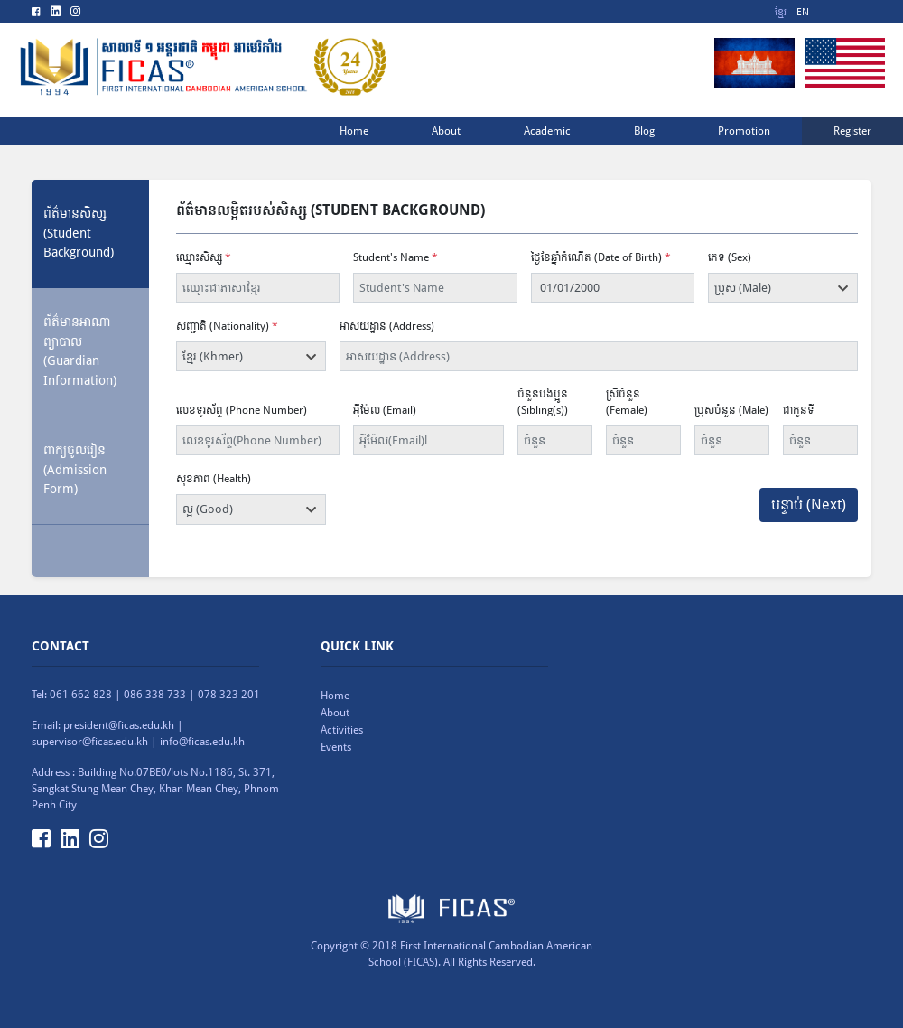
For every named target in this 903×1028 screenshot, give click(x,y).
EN (802, 12)
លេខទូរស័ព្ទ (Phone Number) (241, 410)
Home (335, 695)
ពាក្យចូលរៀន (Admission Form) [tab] (75, 469)
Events (336, 747)
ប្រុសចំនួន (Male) (731, 410)
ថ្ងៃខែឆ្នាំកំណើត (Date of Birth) (601, 257)
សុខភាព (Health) (213, 478)
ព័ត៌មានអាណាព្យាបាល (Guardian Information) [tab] (79, 351)
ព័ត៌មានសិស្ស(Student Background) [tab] (78, 232)
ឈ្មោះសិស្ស (203, 257)
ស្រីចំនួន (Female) (626, 402)
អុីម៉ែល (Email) (384, 410)
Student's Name (395, 257)
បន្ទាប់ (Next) (808, 504)
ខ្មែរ (781, 12)
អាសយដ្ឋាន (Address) (387, 326)
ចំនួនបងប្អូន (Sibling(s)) (542, 402)
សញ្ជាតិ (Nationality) (227, 326)
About (335, 712)
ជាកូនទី (799, 410)
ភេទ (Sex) (729, 257)
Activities (342, 730)
